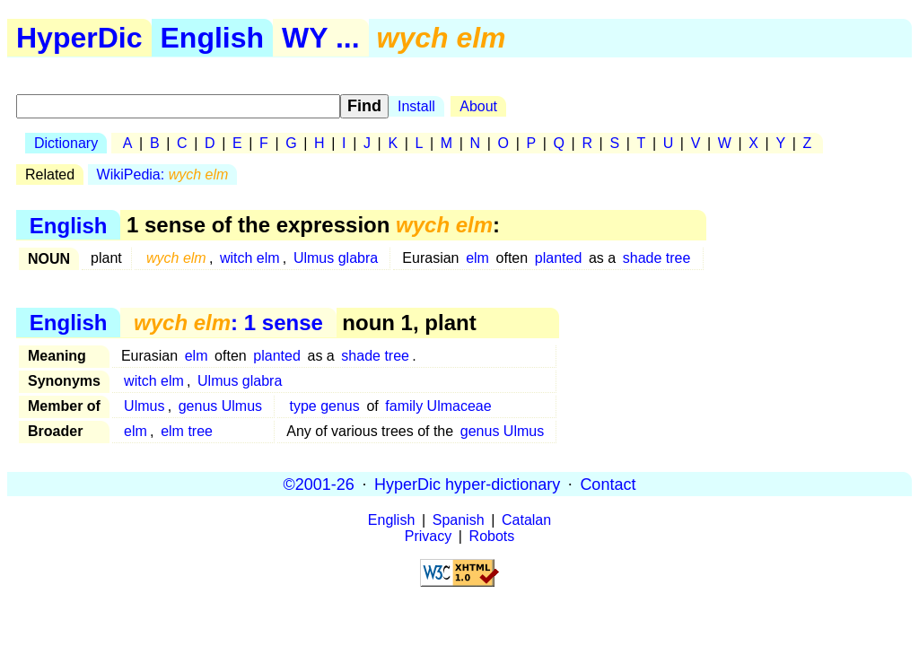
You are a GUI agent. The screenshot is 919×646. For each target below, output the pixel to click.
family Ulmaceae (438, 406)
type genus (324, 406)
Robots (492, 536)
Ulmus (144, 406)
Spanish (459, 520)
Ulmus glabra (335, 258)
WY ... (321, 38)
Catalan (526, 520)
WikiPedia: (163, 174)
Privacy (428, 536)
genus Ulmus (220, 406)
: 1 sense (228, 322)
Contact (607, 484)
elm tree (187, 431)
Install (416, 106)
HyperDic (79, 38)
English (213, 38)
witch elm (250, 258)
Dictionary (66, 143)
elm (477, 258)
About (478, 106)
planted (558, 258)
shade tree (657, 258)
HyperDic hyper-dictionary (467, 484)
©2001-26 (319, 484)
